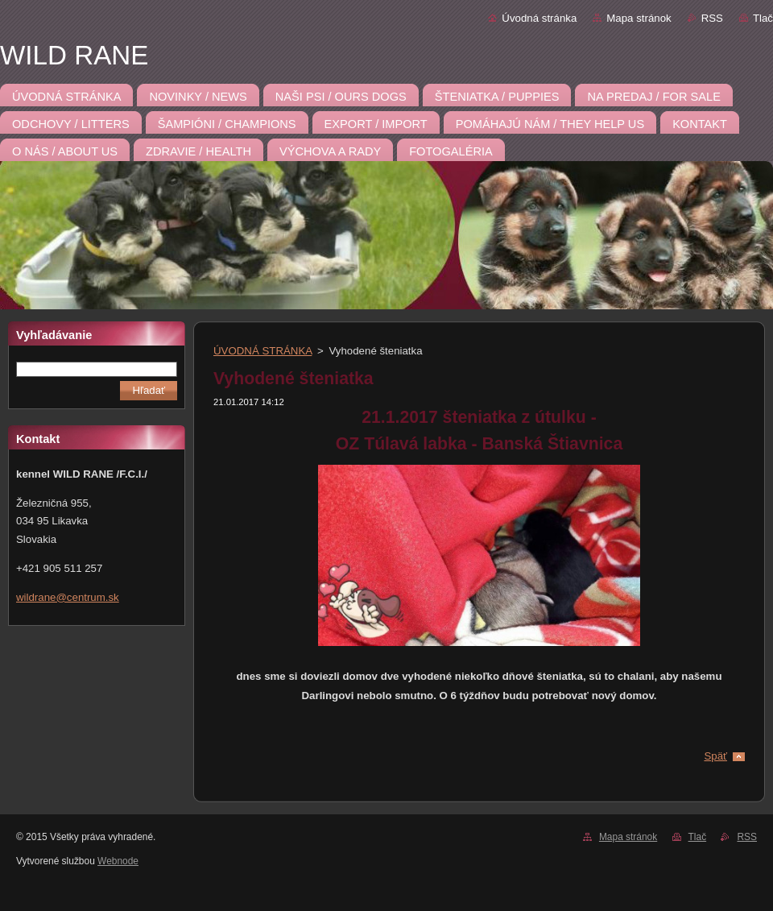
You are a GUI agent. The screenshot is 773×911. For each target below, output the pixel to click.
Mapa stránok (638, 18)
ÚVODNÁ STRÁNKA (262, 351)
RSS (712, 18)
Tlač (763, 18)
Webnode (117, 861)
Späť (715, 756)
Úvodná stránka (539, 18)
